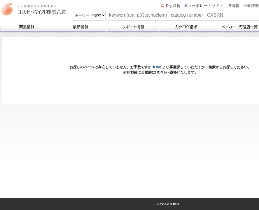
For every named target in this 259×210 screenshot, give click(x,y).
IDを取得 (173, 6)
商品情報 (26, 26)
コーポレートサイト (206, 6)
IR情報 (233, 6)
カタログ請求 (186, 26)
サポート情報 (133, 26)
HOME (156, 67)
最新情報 (79, 26)
